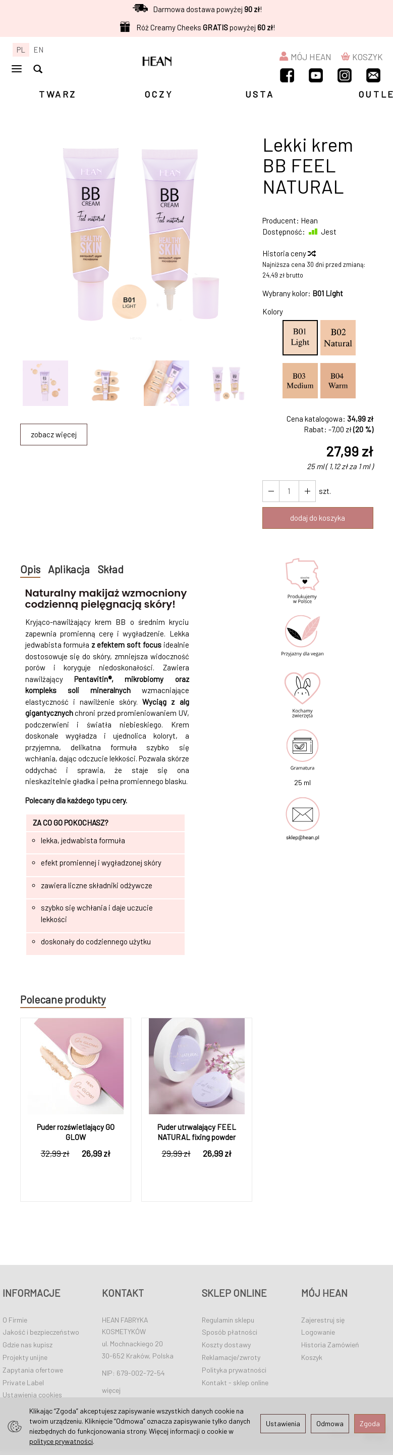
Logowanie (318, 1332)
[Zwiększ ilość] (270, 491)
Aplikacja (69, 569)
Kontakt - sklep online (235, 1382)
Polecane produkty (63, 999)
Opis (30, 569)
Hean (309, 220)
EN (38, 49)
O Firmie (15, 1319)
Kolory (272, 311)
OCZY (158, 94)
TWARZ (58, 94)
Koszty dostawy (226, 1344)
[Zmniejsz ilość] (307, 491)
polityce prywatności (61, 1441)
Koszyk (311, 1357)
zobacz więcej (54, 434)
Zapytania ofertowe (33, 1370)
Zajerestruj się (323, 1319)
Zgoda (370, 1423)
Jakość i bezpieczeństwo (41, 1332)
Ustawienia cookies (32, 1394)
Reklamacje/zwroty (231, 1357)
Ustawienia (283, 1423)
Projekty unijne (25, 1357)
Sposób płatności (229, 1332)
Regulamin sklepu (228, 1319)
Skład (111, 569)
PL (21, 49)
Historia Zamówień (330, 1344)
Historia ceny (288, 253)
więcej (111, 1389)
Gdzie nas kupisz (27, 1344)
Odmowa (330, 1423)
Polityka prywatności (234, 1370)
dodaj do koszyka (317, 517)
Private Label (23, 1382)
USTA (259, 94)
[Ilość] (289, 491)
